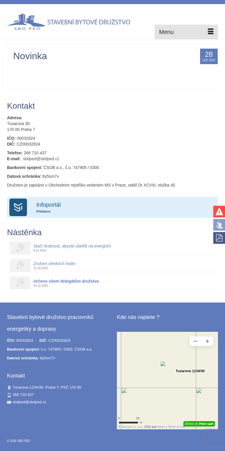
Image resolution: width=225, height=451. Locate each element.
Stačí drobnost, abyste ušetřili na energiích (72, 246)
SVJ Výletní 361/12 (86, 73)
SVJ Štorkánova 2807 (186, 67)
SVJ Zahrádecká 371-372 (120, 73)
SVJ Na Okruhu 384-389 (115, 67)
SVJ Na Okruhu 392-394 (152, 67)
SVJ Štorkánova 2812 (54, 73)
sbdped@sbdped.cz (41, 158)
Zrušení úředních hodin (54, 263)
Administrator (30, 67)
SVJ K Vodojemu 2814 (80, 67)
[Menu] (186, 32)
